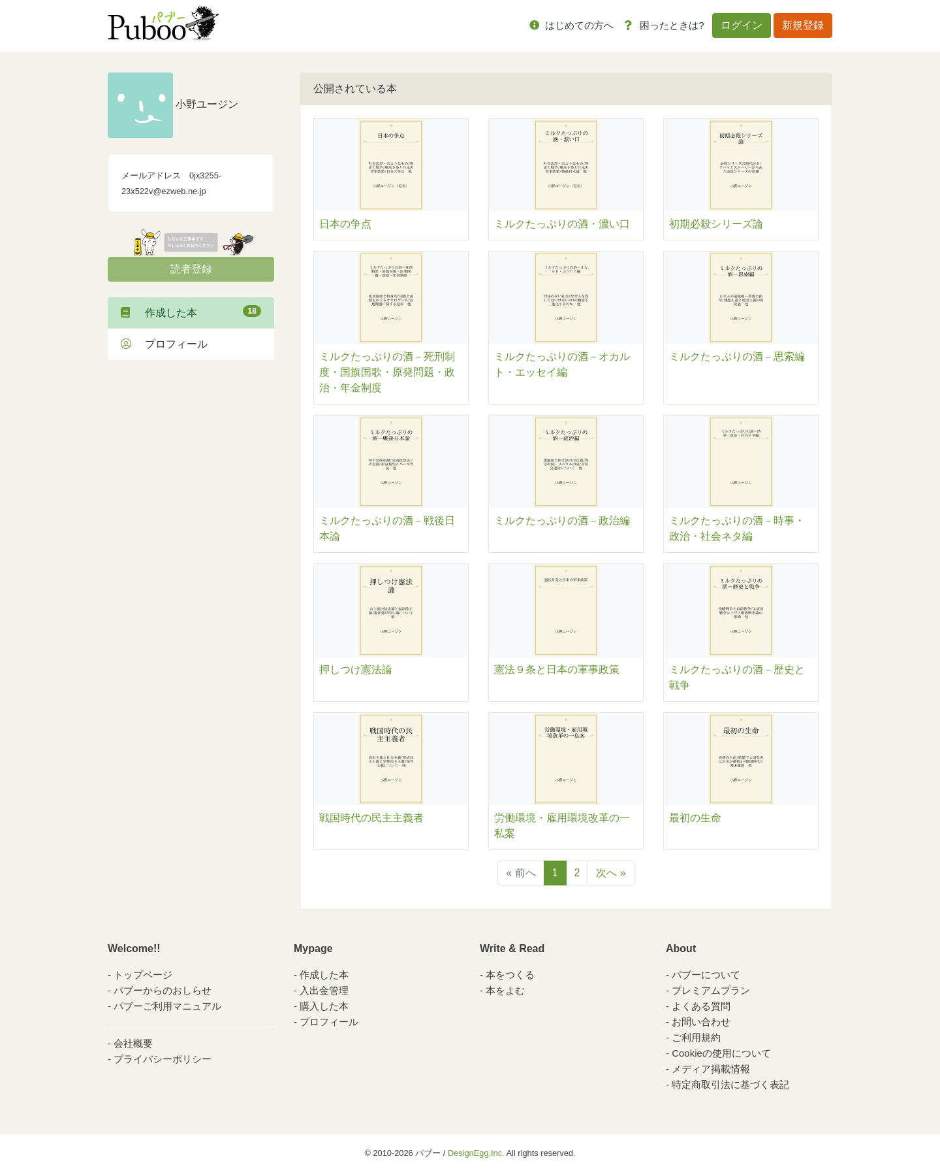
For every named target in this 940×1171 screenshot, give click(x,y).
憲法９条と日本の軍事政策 (556, 669)
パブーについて (706, 974)
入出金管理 (324, 990)
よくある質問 (701, 1006)
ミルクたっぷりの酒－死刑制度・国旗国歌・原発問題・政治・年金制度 (387, 372)
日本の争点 (345, 223)
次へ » (610, 872)
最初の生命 (695, 817)
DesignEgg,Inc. (476, 1153)
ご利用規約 (696, 1037)
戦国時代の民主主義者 (371, 817)
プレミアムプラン (711, 990)
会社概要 (133, 1043)
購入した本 (324, 1006)
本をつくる (510, 974)
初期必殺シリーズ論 (716, 223)
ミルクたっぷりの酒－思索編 (737, 356)
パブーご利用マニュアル (167, 1006)
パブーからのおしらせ (163, 990)
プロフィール (164, 344)
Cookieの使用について (721, 1053)
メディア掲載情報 (711, 1068)
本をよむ (505, 990)
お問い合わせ (701, 1021)
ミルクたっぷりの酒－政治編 (562, 520)
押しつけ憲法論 (355, 669)
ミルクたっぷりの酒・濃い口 (562, 223)
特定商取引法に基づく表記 (730, 1084)
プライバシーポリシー (163, 1058)
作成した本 (191, 311)
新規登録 (803, 25)
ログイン (741, 25)
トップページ (143, 974)
